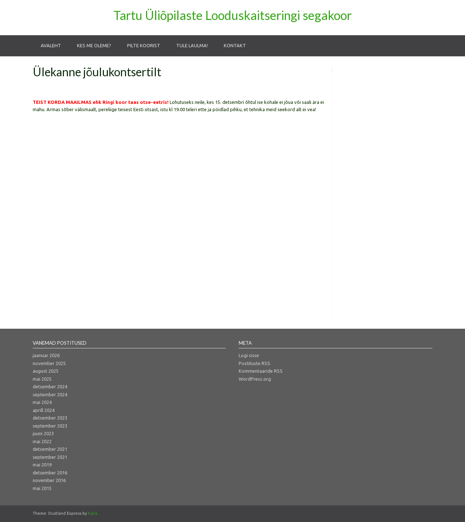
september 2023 (50, 425)
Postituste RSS (254, 363)
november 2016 (49, 480)
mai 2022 (42, 441)
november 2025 (49, 363)
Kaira (92, 513)
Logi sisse (249, 355)
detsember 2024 (50, 386)
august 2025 (45, 370)
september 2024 (50, 394)
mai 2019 (42, 464)
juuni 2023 (43, 433)
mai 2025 (42, 378)
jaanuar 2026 (46, 355)
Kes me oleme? (94, 45)
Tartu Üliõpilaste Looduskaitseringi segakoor (232, 15)
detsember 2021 (50, 449)
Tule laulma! (192, 45)
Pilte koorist (143, 45)
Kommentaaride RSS (261, 370)
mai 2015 (42, 488)
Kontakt (235, 45)
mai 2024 (42, 402)
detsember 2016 (50, 472)
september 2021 (50, 457)
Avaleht (51, 45)
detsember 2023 (50, 417)
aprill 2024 (43, 410)
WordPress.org (255, 378)
